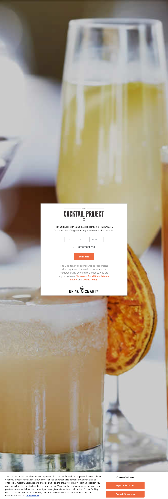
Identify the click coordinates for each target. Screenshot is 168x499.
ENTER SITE (84, 256)
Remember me (86, 246)
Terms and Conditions (88, 276)
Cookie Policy (90, 279)
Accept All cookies (125, 494)
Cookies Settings (125, 477)
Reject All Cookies (125, 485)
